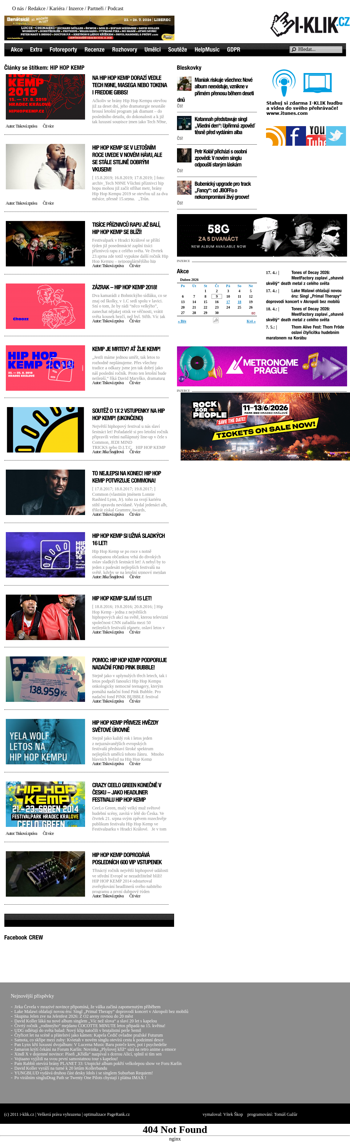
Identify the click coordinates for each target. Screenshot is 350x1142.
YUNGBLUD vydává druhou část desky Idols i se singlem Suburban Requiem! (84, 1072)
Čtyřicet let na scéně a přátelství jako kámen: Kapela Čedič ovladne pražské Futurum (89, 1035)
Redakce (36, 8)
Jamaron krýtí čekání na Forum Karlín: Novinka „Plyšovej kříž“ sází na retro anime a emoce (95, 1049)
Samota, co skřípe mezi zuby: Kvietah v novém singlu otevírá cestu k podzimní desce (89, 1039)
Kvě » (251, 321)
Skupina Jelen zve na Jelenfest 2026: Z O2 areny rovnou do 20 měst (74, 1016)
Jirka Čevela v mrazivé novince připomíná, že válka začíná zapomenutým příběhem (88, 1006)
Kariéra (57, 8)
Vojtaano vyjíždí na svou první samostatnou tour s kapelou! (66, 1058)
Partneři (96, 8)
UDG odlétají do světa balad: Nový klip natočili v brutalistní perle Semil (78, 1030)
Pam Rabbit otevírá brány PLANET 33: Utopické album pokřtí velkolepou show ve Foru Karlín (98, 1063)
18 (239, 302)
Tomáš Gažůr (285, 1114)
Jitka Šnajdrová (113, 451)
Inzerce (76, 8)
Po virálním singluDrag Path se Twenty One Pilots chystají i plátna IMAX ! (80, 1077)
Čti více (48, 126)
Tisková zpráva (26, 126)
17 (228, 302)
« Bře (182, 321)
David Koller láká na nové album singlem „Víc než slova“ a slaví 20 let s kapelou (86, 1021)
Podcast (116, 8)
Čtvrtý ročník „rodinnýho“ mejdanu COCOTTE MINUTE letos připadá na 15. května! (90, 1025)
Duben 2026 (189, 280)
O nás (18, 8)
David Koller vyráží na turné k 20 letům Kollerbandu (61, 1068)
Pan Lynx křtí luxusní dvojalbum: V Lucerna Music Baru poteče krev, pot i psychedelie (91, 1044)
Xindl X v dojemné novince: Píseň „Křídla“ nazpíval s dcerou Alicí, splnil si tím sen (88, 1054)
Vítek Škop (233, 1114)
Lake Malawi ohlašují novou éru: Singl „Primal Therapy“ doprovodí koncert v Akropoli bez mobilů (102, 1011)
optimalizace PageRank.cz (107, 1114)
